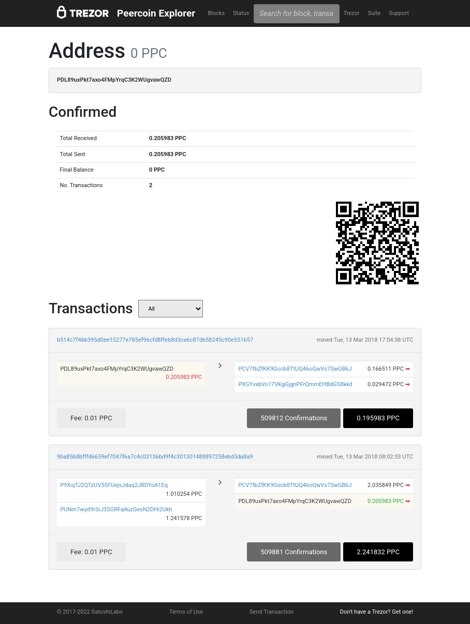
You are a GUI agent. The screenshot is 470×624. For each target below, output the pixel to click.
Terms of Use (186, 611)
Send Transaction (271, 611)
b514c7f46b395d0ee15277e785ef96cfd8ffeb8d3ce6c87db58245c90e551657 (155, 340)
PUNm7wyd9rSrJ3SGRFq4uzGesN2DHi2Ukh (116, 509)
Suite (374, 13)
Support (399, 13)
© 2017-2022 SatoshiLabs (90, 611)
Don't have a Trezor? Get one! (376, 611)
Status (241, 13)
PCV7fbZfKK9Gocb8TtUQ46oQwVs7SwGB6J (294, 369)
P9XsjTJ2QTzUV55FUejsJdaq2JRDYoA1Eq (114, 485)
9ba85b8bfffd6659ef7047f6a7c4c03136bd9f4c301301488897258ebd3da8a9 (155, 456)
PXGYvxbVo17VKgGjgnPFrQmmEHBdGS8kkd (295, 384)
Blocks (216, 13)
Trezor (351, 13)
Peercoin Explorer (156, 13)
